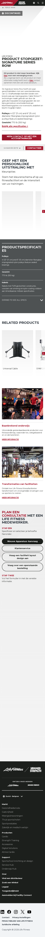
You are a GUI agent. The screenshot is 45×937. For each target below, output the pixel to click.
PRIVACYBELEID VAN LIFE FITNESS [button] (17, 921)
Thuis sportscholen (11, 820)
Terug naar (8, 8)
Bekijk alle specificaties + (15, 126)
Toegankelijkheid (10, 891)
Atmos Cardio (8, 852)
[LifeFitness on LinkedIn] (2, 912)
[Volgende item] (43, 211)
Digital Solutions (10, 848)
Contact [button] (5, 917)
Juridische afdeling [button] (10, 924)
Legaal (5, 887)
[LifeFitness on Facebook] (9, 912)
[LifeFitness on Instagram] (16, 912)
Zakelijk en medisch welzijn (15, 827)
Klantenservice (22, 548)
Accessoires (7, 844)
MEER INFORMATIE (10, 439)
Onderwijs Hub (9, 869)
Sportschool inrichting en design (17, 861)
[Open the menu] (43, 3)
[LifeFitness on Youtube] (29, 912)
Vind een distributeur (12, 878)
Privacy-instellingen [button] (21, 917)
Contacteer (34, 148)
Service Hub (8, 865)
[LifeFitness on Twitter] (22, 912)
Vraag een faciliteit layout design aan (22, 556)
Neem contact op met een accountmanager (21, 137)
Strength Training (10, 840)
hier (5, 75)
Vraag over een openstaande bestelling (23, 566)
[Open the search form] (38, 3)
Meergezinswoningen (12, 816)
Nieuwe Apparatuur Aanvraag (22, 541)
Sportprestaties (9, 823)
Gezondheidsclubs (11, 808)
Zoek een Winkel (10, 882)
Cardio (5, 836)
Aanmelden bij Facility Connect (17, 895)
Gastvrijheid (7, 812)
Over (4, 874)
